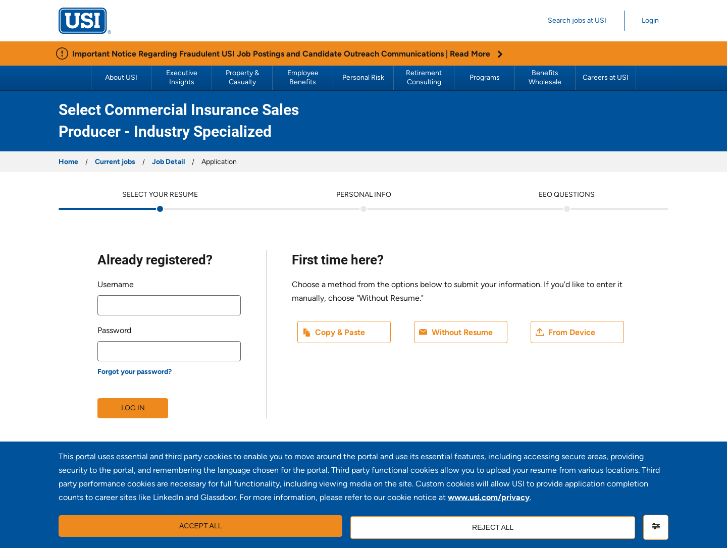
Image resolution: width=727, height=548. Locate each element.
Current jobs (115, 161)
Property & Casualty (243, 77)
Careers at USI (606, 77)
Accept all (198, 527)
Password (114, 330)
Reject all (490, 527)
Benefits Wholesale (545, 77)
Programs (485, 77)
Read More (476, 54)
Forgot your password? (134, 371)
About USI (121, 77)
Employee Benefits (303, 77)
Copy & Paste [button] (340, 332)
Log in (133, 408)
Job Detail (168, 161)
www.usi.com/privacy (489, 500)
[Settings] (655, 527)
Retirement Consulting (424, 77)
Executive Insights (182, 77)
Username (115, 284)
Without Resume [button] (462, 332)
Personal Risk (363, 77)
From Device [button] (571, 332)
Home (68, 161)
